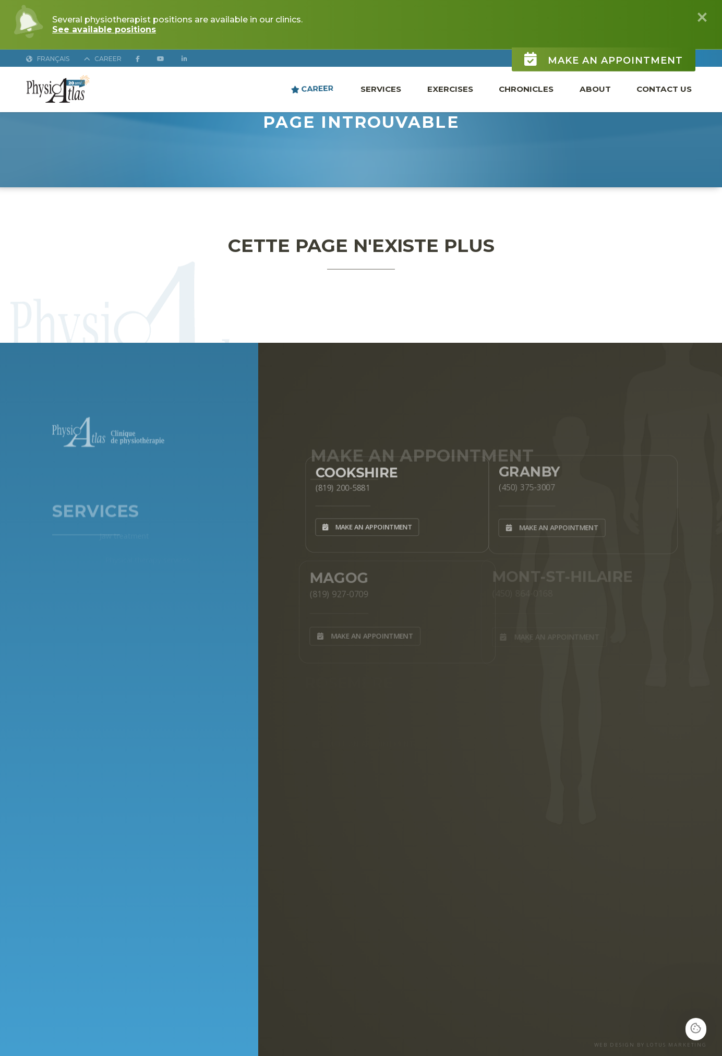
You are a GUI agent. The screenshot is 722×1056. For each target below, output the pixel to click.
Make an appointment (603, 54)
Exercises (450, 89)
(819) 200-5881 (337, 486)
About (595, 89)
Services (380, 89)
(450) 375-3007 (521, 485)
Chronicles (526, 89)
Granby (524, 469)
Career (312, 88)
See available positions (104, 29)
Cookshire (352, 469)
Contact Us (664, 89)
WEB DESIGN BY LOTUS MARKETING (650, 1044)
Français (47, 59)
